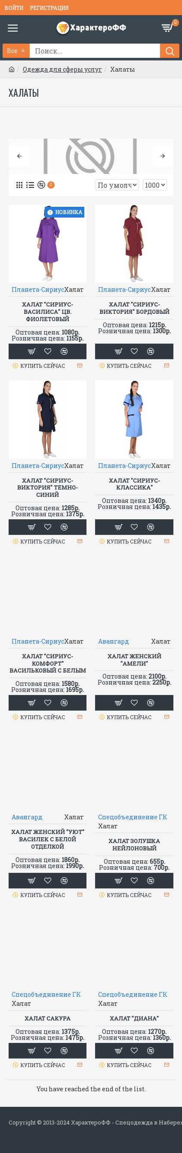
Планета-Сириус (38, 289)
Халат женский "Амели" (134, 660)
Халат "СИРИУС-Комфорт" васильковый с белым (47, 664)
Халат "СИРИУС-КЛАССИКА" (134, 484)
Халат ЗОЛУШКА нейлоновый (134, 844)
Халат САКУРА (48, 1018)
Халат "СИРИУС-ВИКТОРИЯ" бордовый (134, 308)
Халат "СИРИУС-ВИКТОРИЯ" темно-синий (47, 488)
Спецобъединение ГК (132, 817)
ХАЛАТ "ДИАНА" (134, 1018)
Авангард (113, 641)
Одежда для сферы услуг (62, 69)
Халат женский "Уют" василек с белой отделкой (47, 839)
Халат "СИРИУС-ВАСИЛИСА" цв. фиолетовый (47, 312)
